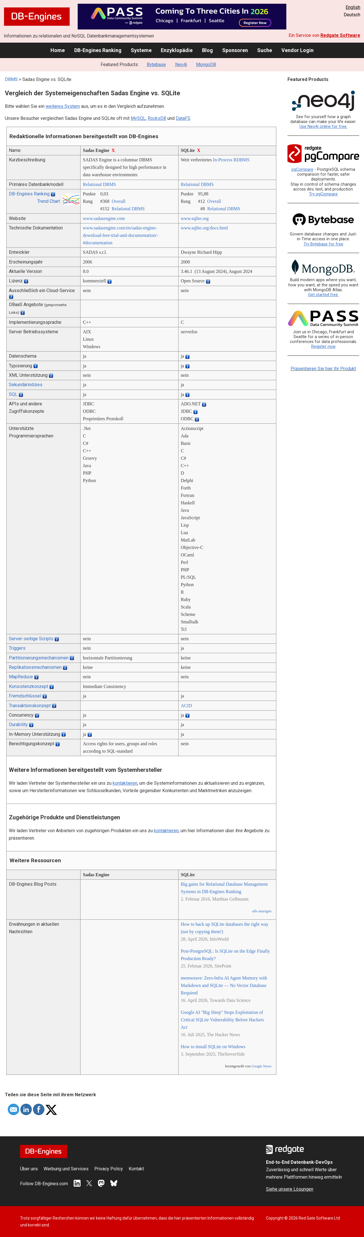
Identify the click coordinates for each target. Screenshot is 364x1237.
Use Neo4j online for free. (323, 126)
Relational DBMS (99, 184)
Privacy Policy (108, 1168)
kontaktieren (125, 783)
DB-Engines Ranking (98, 50)
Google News (261, 1066)
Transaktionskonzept (30, 705)
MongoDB (206, 64)
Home (57, 50)
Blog (207, 50)
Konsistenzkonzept (28, 686)
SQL (13, 394)
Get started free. (323, 294)
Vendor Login (297, 50)
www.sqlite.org (195, 218)
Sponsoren (235, 50)
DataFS (183, 118)
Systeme (141, 50)
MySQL (138, 118)
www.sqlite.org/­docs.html (204, 227)
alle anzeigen (261, 911)
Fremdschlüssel (25, 696)
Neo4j (181, 64)
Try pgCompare (323, 194)
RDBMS (242, 159)
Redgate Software (340, 35)
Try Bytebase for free (323, 244)
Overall (119, 201)
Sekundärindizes (25, 384)
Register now (323, 346)
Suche (264, 50)
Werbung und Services (66, 1168)
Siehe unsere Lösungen (289, 1189)
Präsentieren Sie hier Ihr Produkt (323, 368)
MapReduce (21, 676)
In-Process (222, 159)
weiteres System (63, 106)
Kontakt (136, 1168)
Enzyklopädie (177, 50)
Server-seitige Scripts (31, 638)
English (353, 7)
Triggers (17, 648)
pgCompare (302, 169)
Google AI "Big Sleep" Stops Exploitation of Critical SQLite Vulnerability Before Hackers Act (222, 1020)
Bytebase (156, 64)
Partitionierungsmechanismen (39, 658)
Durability (18, 724)
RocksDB (157, 118)
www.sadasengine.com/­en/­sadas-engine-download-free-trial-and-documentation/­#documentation (120, 235)
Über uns (29, 1168)
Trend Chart (48, 201)
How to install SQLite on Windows (213, 1046)
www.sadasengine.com (104, 218)
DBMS (11, 79)
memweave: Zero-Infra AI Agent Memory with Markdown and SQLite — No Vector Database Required (224, 985)
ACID (186, 705)
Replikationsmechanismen (35, 667)
